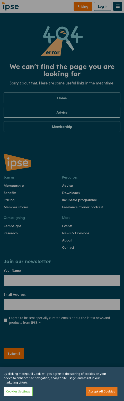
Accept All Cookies (101, 391)
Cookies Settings (18, 391)
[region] (62, 384)
